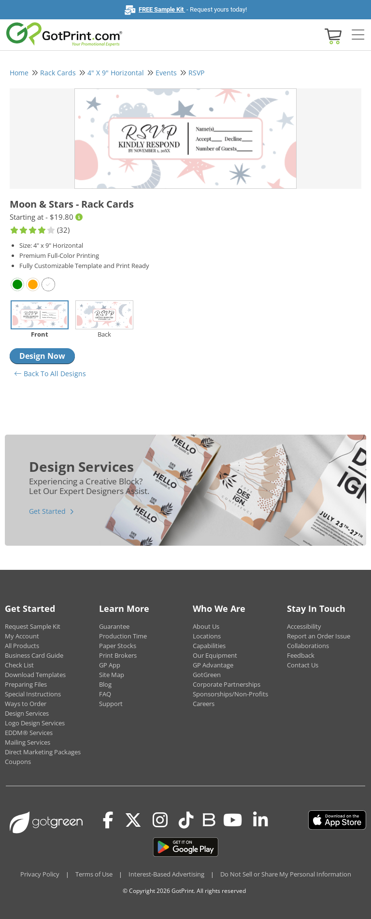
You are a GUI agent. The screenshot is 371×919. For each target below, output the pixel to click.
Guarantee (114, 626)
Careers (203, 703)
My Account (22, 636)
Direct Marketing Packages (43, 752)
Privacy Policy (39, 874)
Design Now (42, 356)
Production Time (123, 636)
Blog (105, 684)
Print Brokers (118, 655)
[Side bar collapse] (358, 35)
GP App (109, 665)
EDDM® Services (29, 732)
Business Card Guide (34, 655)
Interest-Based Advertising (166, 874)
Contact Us (302, 665)
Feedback (300, 655)
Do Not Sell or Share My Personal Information (285, 874)
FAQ (105, 694)
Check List (19, 665)
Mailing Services (27, 742)
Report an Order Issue (318, 636)
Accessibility (304, 626)
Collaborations (308, 645)
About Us (206, 626)
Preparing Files (26, 684)
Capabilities (209, 645)
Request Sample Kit (32, 626)
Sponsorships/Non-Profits (230, 694)
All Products (22, 645)
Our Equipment (215, 655)
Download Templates (35, 674)
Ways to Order (25, 703)
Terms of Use (94, 874)
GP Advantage (213, 665)
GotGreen (207, 674)
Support (111, 703)
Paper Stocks (117, 645)
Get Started (47, 511)
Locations (207, 636)
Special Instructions (33, 694)
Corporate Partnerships (226, 684)
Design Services (27, 713)
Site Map (111, 674)
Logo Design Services (35, 723)
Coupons (18, 761)
